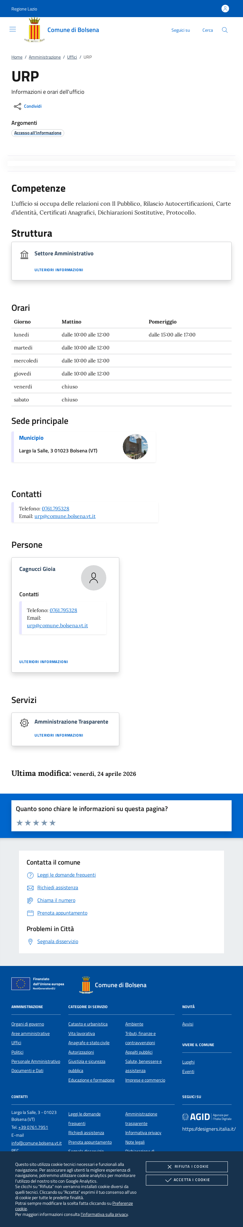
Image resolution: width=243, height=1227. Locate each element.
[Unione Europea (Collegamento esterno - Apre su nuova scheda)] (39, 985)
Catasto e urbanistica (88, 1023)
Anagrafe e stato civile (88, 1042)
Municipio (31, 437)
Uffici (72, 57)
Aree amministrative (30, 1033)
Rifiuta (187, 1167)
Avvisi (187, 1023)
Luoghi (188, 1061)
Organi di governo (27, 1023)
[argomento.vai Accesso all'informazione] (37, 132)
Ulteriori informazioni (58, 269)
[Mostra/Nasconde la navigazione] (12, 29)
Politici (17, 1052)
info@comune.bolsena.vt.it (36, 1143)
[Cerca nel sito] (225, 30)
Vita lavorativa (81, 1033)
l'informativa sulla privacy (104, 1214)
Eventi (188, 1071)
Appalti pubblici (139, 1052)
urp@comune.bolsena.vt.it (65, 516)
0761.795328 (55, 508)
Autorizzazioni (81, 1052)
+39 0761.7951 (33, 1127)
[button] (24, 9)
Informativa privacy (143, 1132)
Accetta (187, 1180)
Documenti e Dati (27, 1070)
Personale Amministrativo (35, 1061)
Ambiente (134, 1023)
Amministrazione (45, 57)
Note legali (135, 1142)
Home (16, 57)
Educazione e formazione (91, 1080)
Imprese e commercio (145, 1080)
